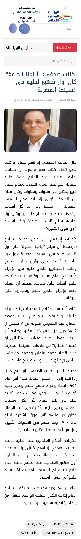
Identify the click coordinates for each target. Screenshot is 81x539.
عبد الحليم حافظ (63, 524)
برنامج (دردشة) (36, 524)
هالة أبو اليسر (67, 99)
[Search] (51, 28)
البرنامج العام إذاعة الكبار (58, 533)
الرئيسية (69, 61)
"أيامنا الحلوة (28, 533)
